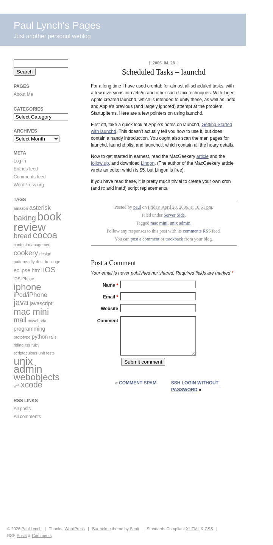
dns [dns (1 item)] (39, 261)
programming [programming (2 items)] (29, 329)
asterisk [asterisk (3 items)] (40, 207)
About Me (23, 94)
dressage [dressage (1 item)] (52, 261)
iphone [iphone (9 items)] (27, 287)
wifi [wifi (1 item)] (16, 386)
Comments (41, 535)
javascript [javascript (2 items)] (41, 303)
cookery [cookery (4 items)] (26, 253)
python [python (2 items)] (40, 337)
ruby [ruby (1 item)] (35, 345)
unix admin (180, 223)
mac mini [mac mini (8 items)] (31, 312)
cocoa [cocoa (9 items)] (45, 235)
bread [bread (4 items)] (22, 236)
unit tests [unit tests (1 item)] (47, 353)
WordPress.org (29, 184)
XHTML (193, 528)
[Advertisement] (36, 473)
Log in (20, 161)
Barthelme (101, 528)
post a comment (145, 239)
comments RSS (197, 231)
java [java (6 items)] (21, 302)
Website (109, 308)
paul (137, 207)
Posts (22, 535)
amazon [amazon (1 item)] (21, 208)
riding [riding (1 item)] (18, 345)
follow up (100, 163)
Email (110, 297)
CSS (208, 528)
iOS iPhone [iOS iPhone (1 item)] (24, 278)
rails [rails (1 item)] (53, 337)
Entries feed (26, 169)
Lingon (147, 163)
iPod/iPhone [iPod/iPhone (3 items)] (30, 294)
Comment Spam (137, 383)
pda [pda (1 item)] (42, 321)
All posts (22, 408)
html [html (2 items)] (36, 270)
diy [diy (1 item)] (32, 261)
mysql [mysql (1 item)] (33, 321)
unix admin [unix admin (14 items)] (28, 365)
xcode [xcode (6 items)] (31, 384)
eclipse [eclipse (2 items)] (22, 270)
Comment (107, 320)
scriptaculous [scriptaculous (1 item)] (25, 353)
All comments (27, 416)
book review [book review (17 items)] (37, 221)
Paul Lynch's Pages (57, 25)
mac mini (158, 223)
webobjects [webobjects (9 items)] (36, 377)
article (203, 156)
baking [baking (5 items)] (25, 218)
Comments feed (30, 177)
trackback (174, 239)
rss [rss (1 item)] (27, 345)
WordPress (75, 528)
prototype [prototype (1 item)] (22, 337)
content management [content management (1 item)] (32, 244)
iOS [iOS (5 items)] (49, 269)
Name (110, 285)
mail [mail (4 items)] (20, 320)
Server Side (174, 215)
